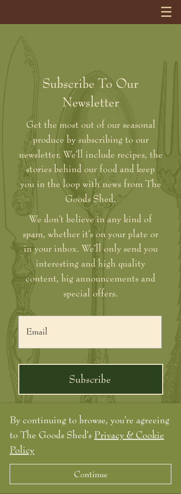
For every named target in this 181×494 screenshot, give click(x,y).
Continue (91, 474)
